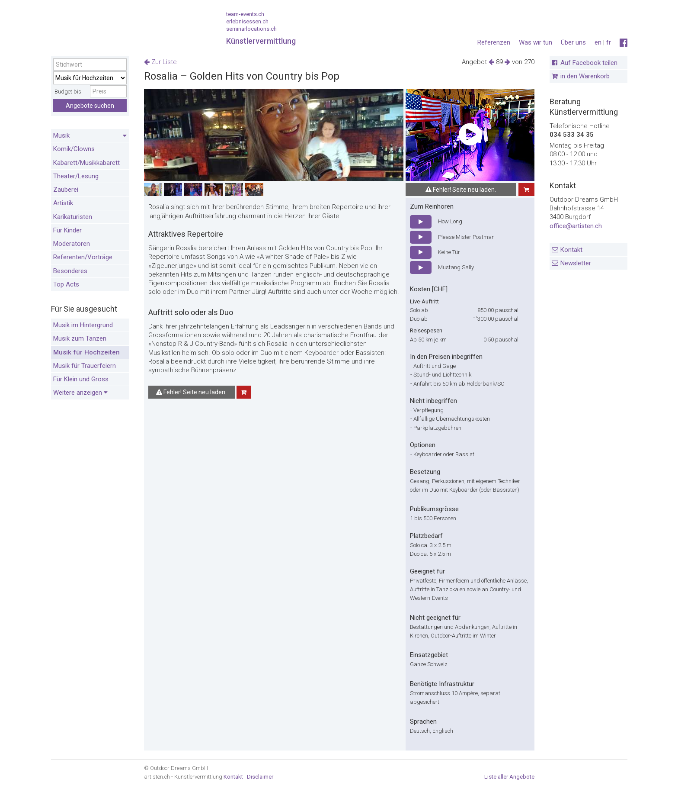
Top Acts (66, 284)
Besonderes (70, 271)
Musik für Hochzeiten (86, 352)
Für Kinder (67, 230)
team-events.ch (245, 14)
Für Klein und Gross (81, 379)
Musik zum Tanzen (79, 338)
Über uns (573, 42)
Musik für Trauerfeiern (84, 366)
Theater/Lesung (76, 176)
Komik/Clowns (74, 149)
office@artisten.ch (576, 226)
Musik (90, 136)
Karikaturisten (72, 217)
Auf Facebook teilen (588, 63)
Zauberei (65, 189)
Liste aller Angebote (509, 776)
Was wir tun (535, 42)
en (598, 42)
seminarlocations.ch (251, 29)
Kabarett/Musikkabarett (86, 163)
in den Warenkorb (585, 76)
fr (608, 42)
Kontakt (571, 250)
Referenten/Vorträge (82, 257)
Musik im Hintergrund (83, 325)
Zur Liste (160, 62)
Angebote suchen (90, 105)
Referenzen (493, 42)
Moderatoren (71, 244)
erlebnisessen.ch (247, 21)
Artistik (63, 203)
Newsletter (575, 263)
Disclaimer (260, 776)
